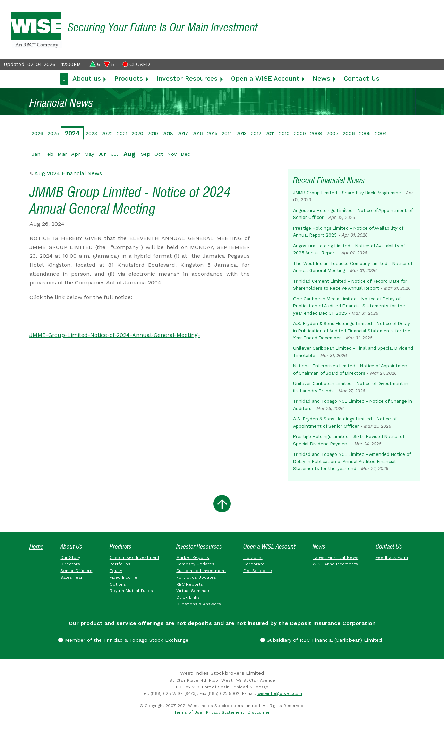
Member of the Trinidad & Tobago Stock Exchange (123, 640)
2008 (316, 133)
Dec (185, 154)
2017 (182, 133)
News (321, 78)
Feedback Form (392, 557)
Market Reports (192, 557)
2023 (91, 133)
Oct (158, 154)
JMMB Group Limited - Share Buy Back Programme (347, 192)
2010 (284, 133)
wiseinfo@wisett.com (279, 693)
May (89, 154)
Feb (48, 154)
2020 (137, 133)
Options (118, 584)
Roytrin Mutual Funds (131, 590)
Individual (253, 557)
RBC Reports (189, 584)
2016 (197, 133)
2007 (332, 133)
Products (128, 78)
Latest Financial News (335, 557)
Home (36, 546)
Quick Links (188, 597)
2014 (227, 133)
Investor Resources (186, 78)
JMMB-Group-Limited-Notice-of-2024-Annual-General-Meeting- (114, 335)
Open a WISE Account (265, 78)
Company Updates (195, 564)
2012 (256, 133)
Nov (172, 154)
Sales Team (72, 577)
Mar (62, 154)
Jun (102, 154)
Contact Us (361, 78)
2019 (152, 133)
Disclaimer (259, 712)
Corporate (254, 564)
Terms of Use (188, 712)
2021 (122, 133)
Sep (145, 154)
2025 (53, 133)
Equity (116, 570)
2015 (212, 133)
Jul (114, 154)
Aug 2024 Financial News (68, 173)
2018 (167, 133)
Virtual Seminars (193, 590)
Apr (75, 154)
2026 (37, 133)
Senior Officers (76, 570)
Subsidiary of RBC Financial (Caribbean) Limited (321, 640)
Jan (36, 154)
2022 (107, 133)
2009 (300, 133)
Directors (70, 564)
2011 (270, 133)
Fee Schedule (257, 570)
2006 (349, 133)
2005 (365, 133)
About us (86, 78)
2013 (241, 133)
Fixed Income (123, 577)
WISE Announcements (335, 564)
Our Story (70, 557)
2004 (381, 133)
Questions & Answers (198, 604)
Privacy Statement (225, 712)
